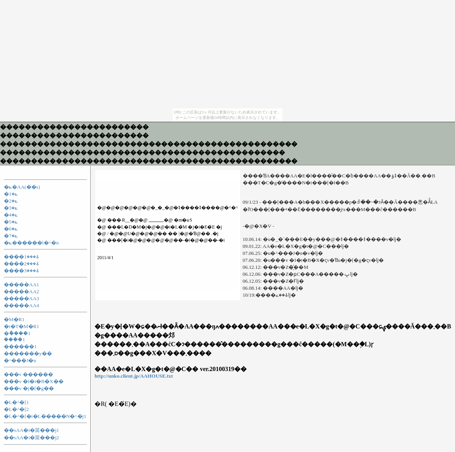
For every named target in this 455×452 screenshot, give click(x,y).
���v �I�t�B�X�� (34, 381)
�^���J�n (20, 360)
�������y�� (28, 353)
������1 (20, 346)
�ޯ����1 (17, 333)
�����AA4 (21, 305)
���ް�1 (14, 339)
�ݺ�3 (11, 208)
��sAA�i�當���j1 (31, 430)
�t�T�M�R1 (21, 326)
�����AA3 (21, 298)
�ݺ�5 (11, 222)
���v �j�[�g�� (29, 388)
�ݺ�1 (11, 194)
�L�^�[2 (16, 409)
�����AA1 (21, 284)
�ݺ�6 (11, 229)
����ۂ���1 (21, 257)
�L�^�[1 (16, 402)
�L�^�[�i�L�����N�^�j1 (45, 416)
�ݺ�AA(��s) (22, 187)
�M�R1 (14, 319)
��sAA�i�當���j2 (31, 437)
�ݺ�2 (11, 201)
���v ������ (28, 374)
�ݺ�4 (11, 215)
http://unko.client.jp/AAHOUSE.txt (133, 376)
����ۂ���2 (21, 263)
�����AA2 (21, 291)
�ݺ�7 (11, 236)
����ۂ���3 (21, 270)
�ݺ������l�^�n (31, 243)
